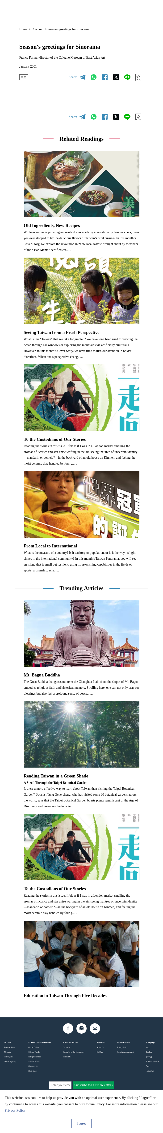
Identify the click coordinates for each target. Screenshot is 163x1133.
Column (38, 29)
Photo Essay (32, 1071)
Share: (73, 77)
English (149, 1052)
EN (112, 11)
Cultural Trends (33, 1052)
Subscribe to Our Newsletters (73, 1052)
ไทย (147, 1066)
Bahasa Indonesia (152, 1061)
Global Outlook (33, 1047)
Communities (33, 1066)
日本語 (149, 1057)
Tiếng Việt (150, 1071)
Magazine (7, 1052)
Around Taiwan (33, 1061)
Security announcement (125, 1052)
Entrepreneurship (34, 1057)
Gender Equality (10, 1061)
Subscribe (66, 1047)
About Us (100, 1047)
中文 (24, 77)
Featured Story (9, 1047)
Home (23, 29)
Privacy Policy (122, 1047)
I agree (81, 1123)
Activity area (8, 1057)
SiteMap (100, 1052)
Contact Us (67, 1057)
